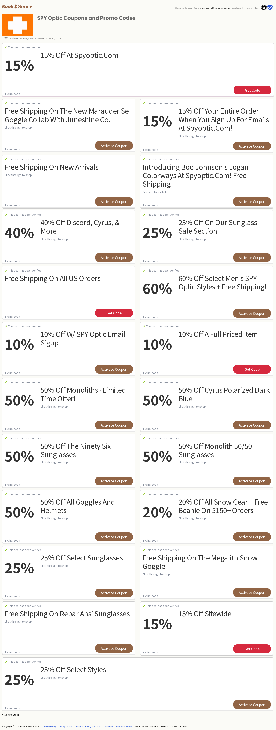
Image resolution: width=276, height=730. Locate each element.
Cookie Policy (49, 726)
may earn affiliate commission (215, 7)
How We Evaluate (124, 726)
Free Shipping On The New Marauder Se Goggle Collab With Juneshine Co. (67, 115)
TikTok (173, 726)
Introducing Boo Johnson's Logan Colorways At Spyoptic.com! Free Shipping (196, 175)
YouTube (183, 726)
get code (252, 90)
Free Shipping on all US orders (52, 278)
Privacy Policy (65, 726)
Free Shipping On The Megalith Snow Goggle (200, 562)
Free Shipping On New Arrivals (52, 167)
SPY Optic (13, 714)
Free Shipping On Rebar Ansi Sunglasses (67, 613)
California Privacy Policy (86, 726)
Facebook (163, 726)
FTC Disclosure (106, 726)
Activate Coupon (114, 145)
